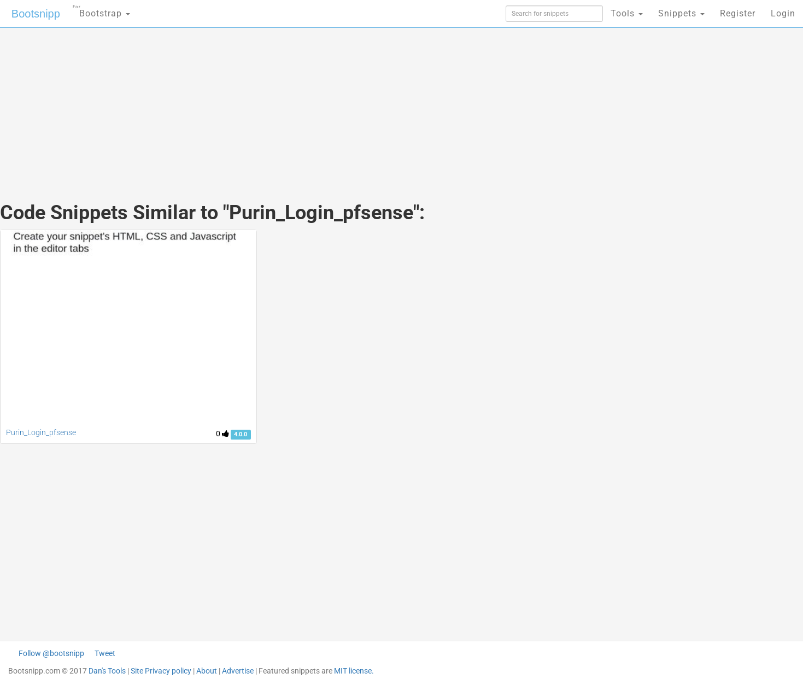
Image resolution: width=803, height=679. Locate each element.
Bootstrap (101, 10)
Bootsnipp (35, 14)
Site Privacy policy (161, 670)
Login (783, 13)
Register (737, 13)
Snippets (681, 13)
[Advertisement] (320, 103)
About (206, 670)
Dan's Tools (107, 670)
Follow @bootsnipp (51, 653)
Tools (627, 13)
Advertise (238, 670)
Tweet (105, 653)
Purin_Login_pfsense (41, 432)
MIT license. (354, 670)
